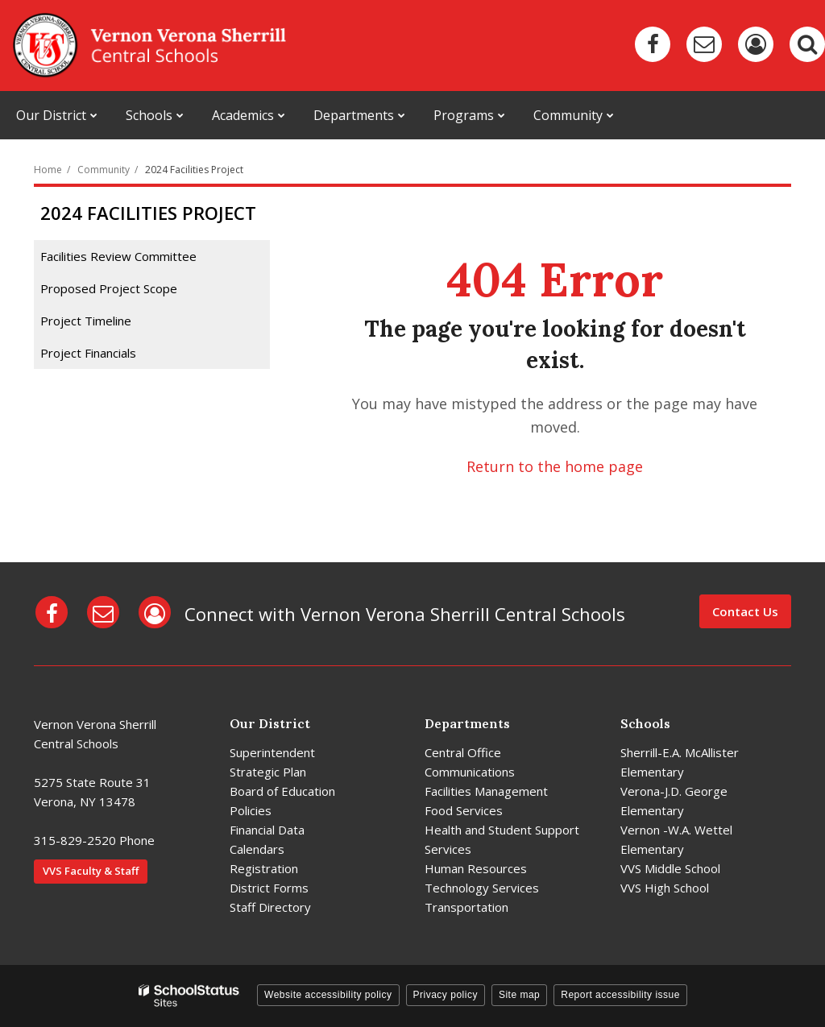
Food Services (464, 810)
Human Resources (476, 868)
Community (103, 169)
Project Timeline (85, 321)
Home (48, 169)
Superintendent (272, 752)
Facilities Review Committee (118, 256)
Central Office (463, 752)
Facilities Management (486, 791)
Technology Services (482, 888)
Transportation (466, 907)
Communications (470, 772)
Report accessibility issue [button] (620, 994)
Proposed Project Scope (108, 288)
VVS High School (664, 888)
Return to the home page (554, 466)
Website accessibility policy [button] (328, 994)
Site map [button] (519, 994)
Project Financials (88, 353)
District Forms (269, 888)
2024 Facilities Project (194, 169)
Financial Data (267, 830)
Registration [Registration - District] (264, 868)
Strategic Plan (268, 772)
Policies (251, 810)
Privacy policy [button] (445, 994)
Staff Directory (270, 907)
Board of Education (282, 791)
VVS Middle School (670, 868)
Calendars (257, 849)
